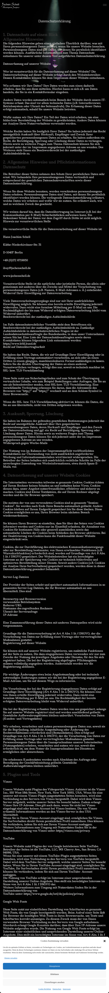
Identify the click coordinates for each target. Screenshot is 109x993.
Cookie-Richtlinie (44, 989)
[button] (104, 941)
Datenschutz (57, 989)
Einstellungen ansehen (55, 982)
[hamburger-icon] (104, 5)
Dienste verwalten (10, 958)
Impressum (67, 989)
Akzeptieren (54, 966)
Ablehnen (54, 974)
